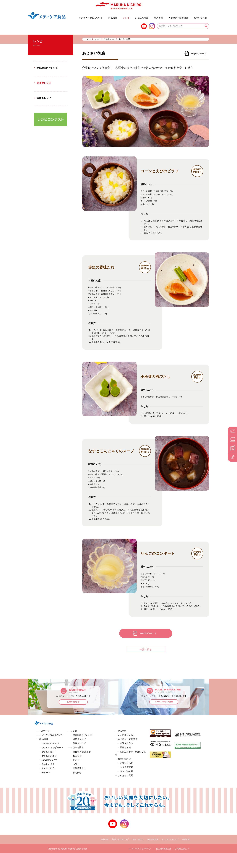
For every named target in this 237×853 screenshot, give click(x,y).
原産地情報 (125, 747)
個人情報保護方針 (163, 849)
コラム (76, 764)
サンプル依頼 (126, 771)
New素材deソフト (50, 760)
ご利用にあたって (182, 849)
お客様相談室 (152, 839)
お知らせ (77, 756)
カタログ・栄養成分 (178, 17)
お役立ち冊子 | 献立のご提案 (167, 16)
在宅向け (77, 772)
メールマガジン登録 (163, 702)
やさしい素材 (48, 751)
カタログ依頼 (126, 767)
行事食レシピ (44, 83)
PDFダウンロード (197, 53)
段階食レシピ (44, 98)
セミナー (77, 760)
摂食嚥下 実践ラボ (82, 751)
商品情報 (112, 17)
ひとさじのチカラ (50, 743)
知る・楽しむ (138, 839)
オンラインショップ (170, 839)
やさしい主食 (48, 764)
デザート (46, 772)
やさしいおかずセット (75, 16)
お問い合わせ (200, 17)
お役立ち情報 (141, 17)
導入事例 (158, 17)
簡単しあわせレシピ (120, 839)
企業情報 (186, 839)
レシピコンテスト (126, 735)
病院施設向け (79, 768)
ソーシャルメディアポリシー (140, 849)
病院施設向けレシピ (48, 67)
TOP (89, 39)
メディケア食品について (91, 17)
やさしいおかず (49, 756)
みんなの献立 (48, 768)
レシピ (126, 17)
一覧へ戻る (146, 649)
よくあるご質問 (192, 16)
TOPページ (44, 731)
